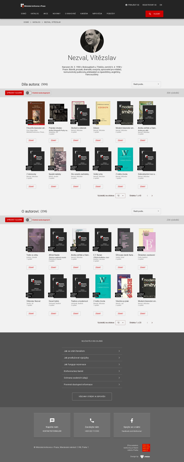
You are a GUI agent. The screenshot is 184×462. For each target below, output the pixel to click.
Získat (31, 140)
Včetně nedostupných (41, 93)
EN (161, 5)
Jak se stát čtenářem (74, 351)
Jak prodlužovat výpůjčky (76, 357)
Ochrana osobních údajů (76, 378)
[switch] (29, 93)
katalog (36, 22)
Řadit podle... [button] (139, 84)
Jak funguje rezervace (75, 364)
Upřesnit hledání (14, 93)
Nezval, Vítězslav (52, 22)
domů (26, 22)
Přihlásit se (132, 5)
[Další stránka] (152, 195)
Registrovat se (150, 5)
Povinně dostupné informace (78, 384)
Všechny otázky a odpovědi (92, 396)
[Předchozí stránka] (147, 195)
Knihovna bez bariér (73, 371)
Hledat (154, 14)
